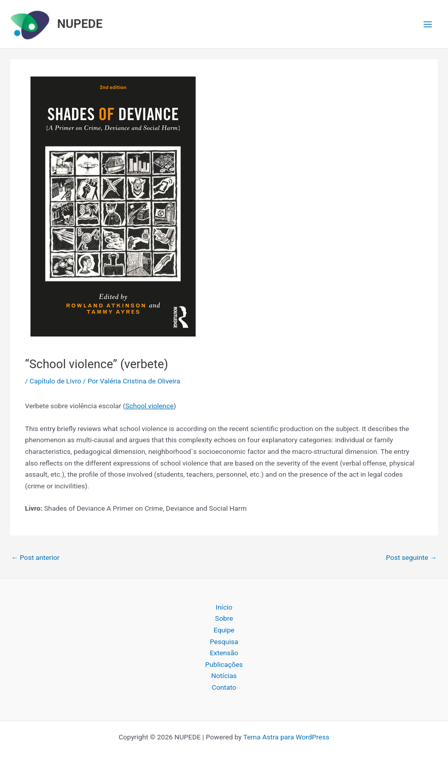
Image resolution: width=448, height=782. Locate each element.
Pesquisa (224, 641)
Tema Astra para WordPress (286, 737)
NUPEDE (80, 24)
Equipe (223, 630)
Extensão (224, 653)
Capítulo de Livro (55, 381)
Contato (224, 687)
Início (224, 607)
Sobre (224, 618)
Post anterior (35, 557)
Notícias (224, 675)
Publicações (224, 664)
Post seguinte (411, 557)
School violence (149, 406)
